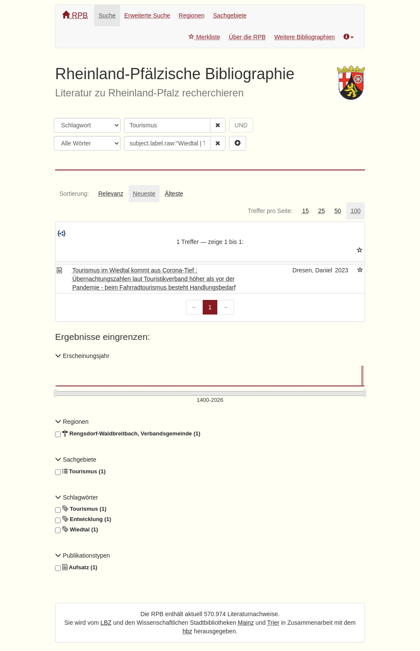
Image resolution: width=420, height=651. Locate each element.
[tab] (74, 193)
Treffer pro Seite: (270, 210)
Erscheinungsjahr (82, 355)
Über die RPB (247, 37)
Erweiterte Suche (147, 15)
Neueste (144, 193)
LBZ (106, 622)
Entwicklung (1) (83, 519)
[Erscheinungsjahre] (210, 400)
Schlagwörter (76, 497)
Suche (107, 15)
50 (337, 210)
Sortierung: (74, 193)
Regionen (191, 15)
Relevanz (110, 193)
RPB (75, 15)
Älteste (174, 193)
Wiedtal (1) (76, 530)
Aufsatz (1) (76, 567)
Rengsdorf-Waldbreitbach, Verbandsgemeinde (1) (128, 434)
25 (321, 210)
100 (356, 210)
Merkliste (204, 37)
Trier (273, 622)
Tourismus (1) (80, 471)
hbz (187, 631)
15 (305, 210)
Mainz (246, 622)
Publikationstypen (82, 555)
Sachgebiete (230, 15)
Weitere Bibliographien (304, 37)
